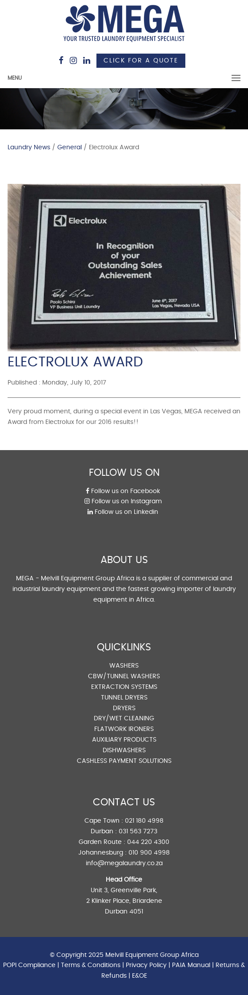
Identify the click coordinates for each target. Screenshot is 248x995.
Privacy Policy (146, 965)
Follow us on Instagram (123, 501)
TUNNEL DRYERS (124, 698)
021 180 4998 (144, 821)
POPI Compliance (29, 965)
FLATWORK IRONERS (124, 729)
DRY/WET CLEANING (124, 718)
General (69, 147)
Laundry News (29, 147)
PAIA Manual (191, 965)
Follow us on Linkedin (123, 512)
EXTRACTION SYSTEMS (124, 687)
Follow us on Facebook (123, 491)
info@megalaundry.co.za (124, 863)
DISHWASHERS (124, 750)
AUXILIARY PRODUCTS (124, 740)
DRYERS (124, 708)
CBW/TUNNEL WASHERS (124, 676)
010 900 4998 (149, 853)
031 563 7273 (138, 831)
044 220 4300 (148, 842)
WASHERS (124, 666)
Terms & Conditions (90, 965)
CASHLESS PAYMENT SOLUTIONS (124, 761)
